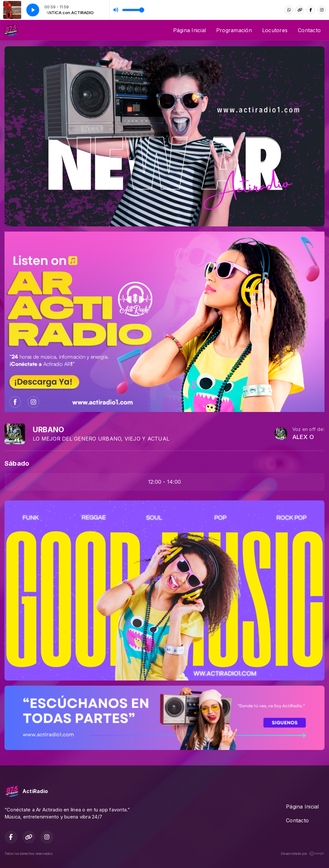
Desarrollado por (303, 853)
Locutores (275, 30)
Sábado (16, 463)
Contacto (309, 30)
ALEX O (303, 437)
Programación (234, 30)
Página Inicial (189, 30)
